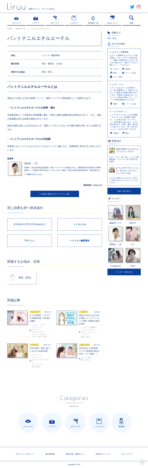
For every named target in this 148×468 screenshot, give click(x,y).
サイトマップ (127, 454)
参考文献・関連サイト (75, 454)
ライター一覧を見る (124, 272)
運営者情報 (50, 454)
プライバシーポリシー (24, 454)
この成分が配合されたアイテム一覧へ (55, 194)
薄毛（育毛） (112, 38)
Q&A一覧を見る (124, 191)
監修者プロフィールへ (34, 174)
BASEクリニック (103, 454)
